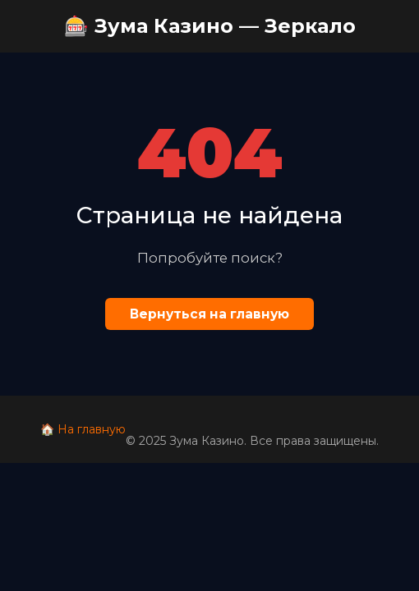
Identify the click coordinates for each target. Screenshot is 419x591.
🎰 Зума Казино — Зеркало (210, 26)
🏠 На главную (83, 429)
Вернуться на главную (209, 314)
